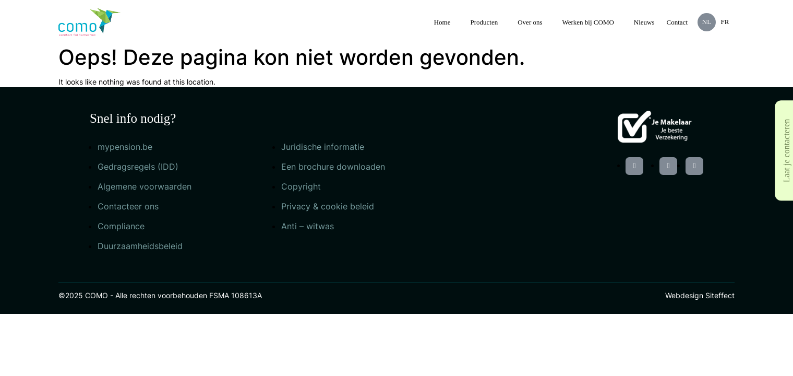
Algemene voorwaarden (144, 186)
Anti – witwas (307, 226)
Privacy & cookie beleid (327, 206)
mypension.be (125, 147)
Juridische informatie (322, 147)
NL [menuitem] (706, 22)
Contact (677, 22)
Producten (484, 22)
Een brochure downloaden (333, 166)
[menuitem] (707, 22)
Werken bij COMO (588, 22)
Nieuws (644, 22)
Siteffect (720, 295)
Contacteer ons (128, 206)
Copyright (301, 186)
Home (442, 22)
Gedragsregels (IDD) (138, 166)
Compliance (121, 226)
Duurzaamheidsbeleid (140, 246)
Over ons (530, 22)
